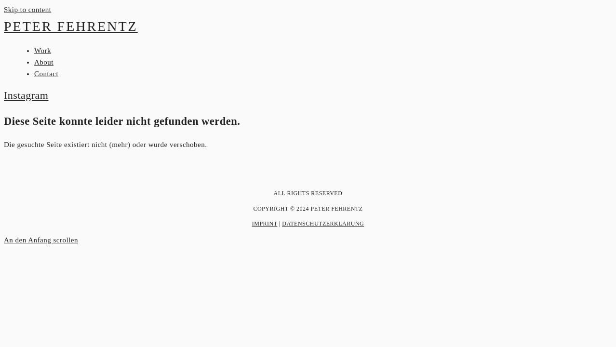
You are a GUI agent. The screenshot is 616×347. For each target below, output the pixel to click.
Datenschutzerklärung (323, 223)
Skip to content (27, 9)
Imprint (265, 223)
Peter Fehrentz (71, 26)
